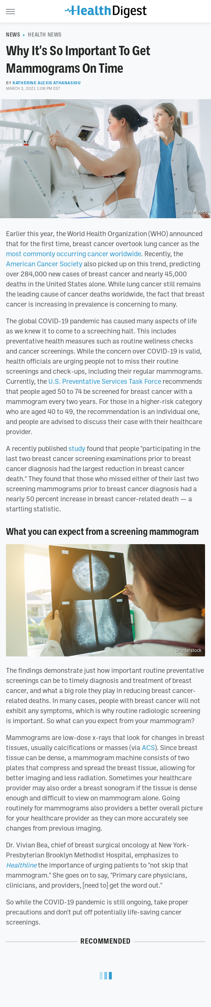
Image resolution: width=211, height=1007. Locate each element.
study (76, 448)
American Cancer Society (44, 264)
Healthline (21, 865)
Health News (45, 35)
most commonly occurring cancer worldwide (73, 254)
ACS (148, 747)
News (13, 35)
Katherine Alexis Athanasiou (46, 82)
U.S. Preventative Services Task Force (104, 381)
